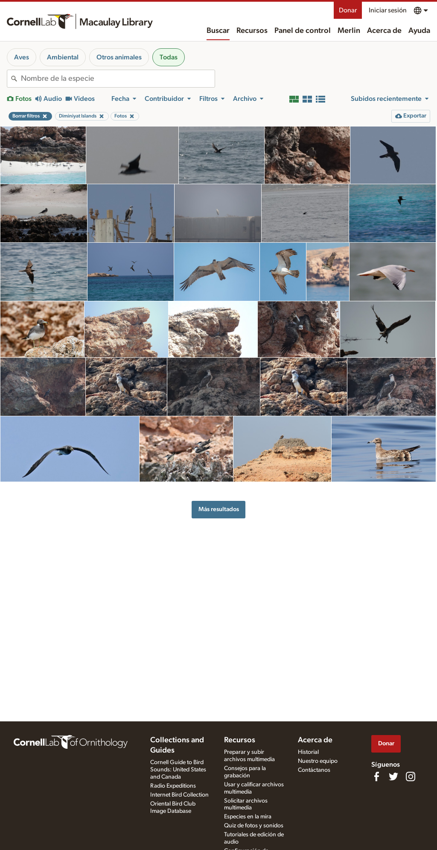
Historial (308, 752)
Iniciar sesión (388, 10)
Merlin (349, 31)
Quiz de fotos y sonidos (253, 826)
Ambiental (63, 57)
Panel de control (302, 31)
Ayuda (419, 31)
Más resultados (218, 509)
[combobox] (118, 78)
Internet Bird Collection (179, 795)
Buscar (218, 31)
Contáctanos (314, 770)
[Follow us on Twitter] (393, 776)
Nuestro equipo (318, 761)
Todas (169, 57)
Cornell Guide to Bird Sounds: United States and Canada (178, 769)
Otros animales (119, 57)
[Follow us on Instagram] (410, 776)
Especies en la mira (247, 817)
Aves (21, 57)
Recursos (252, 31)
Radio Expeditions (173, 786)
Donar (348, 10)
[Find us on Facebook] (376, 776)
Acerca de (384, 31)
